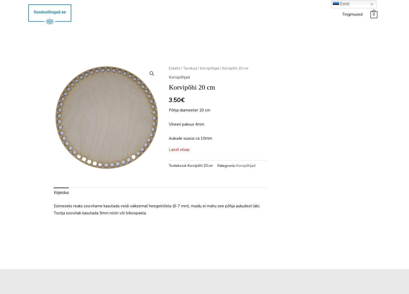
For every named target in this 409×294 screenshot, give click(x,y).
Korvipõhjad (209, 68)
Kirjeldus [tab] (61, 192)
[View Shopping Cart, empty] (373, 14)
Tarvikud (190, 68)
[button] (152, 73)
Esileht (174, 68)
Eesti (341, 4)
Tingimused (352, 14)
